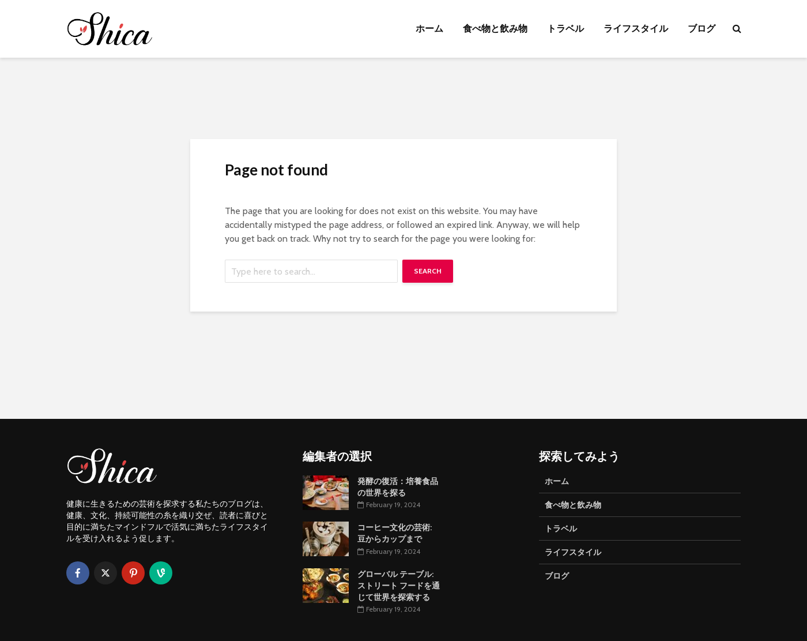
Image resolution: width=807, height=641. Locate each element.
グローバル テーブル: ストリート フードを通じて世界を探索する (398, 585)
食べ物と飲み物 (495, 28)
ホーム (429, 28)
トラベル (565, 28)
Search (428, 271)
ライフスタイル (636, 28)
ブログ (701, 28)
